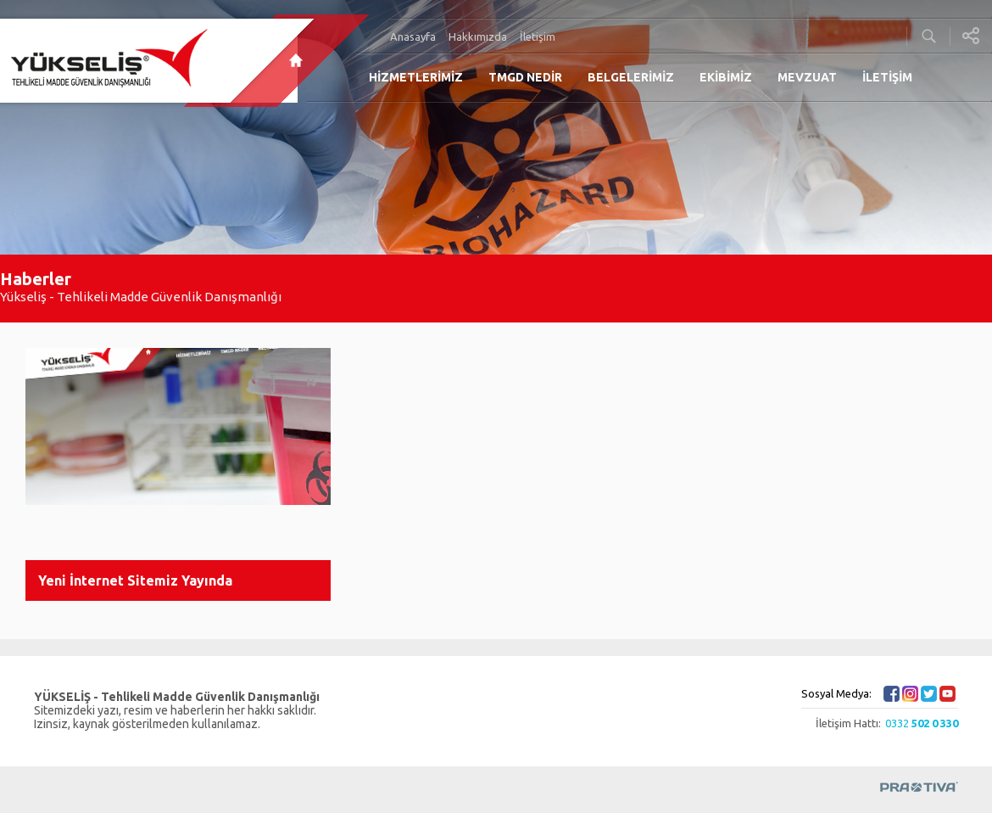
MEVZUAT (807, 77)
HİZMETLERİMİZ (416, 77)
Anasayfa (413, 36)
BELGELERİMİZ (631, 77)
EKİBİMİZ (725, 77)
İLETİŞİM (887, 77)
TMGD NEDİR (525, 77)
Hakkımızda (478, 36)
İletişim (537, 36)
